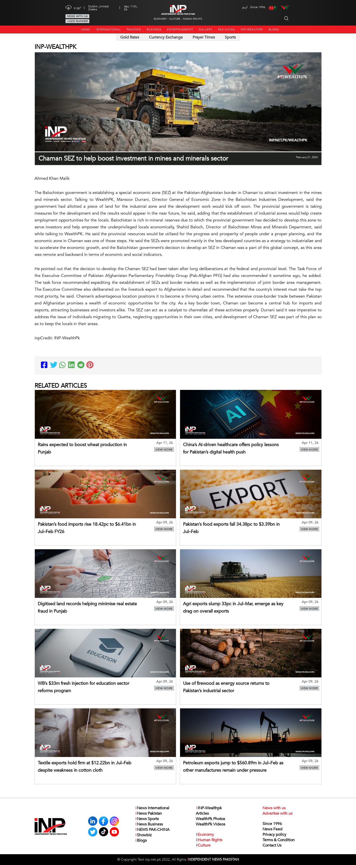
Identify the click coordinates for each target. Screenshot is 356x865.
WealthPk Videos (210, 824)
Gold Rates (129, 37)
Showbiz (143, 835)
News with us (77, 16)
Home (85, 29)
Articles (202, 813)
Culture (174, 19)
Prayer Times (204, 37)
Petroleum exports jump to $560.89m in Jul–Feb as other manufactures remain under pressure (233, 766)
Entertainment (180, 29)
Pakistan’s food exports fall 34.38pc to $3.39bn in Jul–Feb (231, 528)
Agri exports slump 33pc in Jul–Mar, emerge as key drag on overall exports (233, 607)
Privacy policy (274, 834)
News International (152, 808)
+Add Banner (77, 21)
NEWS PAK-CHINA (152, 829)
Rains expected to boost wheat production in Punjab (82, 448)
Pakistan (134, 29)
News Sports (147, 819)
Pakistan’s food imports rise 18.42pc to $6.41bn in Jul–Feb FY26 (87, 528)
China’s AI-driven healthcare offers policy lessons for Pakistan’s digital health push (231, 448)
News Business (149, 824)
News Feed (272, 829)
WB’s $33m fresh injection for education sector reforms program (83, 687)
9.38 (77, 8)
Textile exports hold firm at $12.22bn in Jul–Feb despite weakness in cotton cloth (84, 766)
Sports (230, 37)
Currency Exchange (166, 37)
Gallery (205, 29)
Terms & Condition (279, 840)
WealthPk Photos (210, 819)
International (108, 29)
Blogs (274, 29)
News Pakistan (148, 813)
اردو (244, 7)
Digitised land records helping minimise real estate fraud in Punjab (87, 607)
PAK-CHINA (226, 29)
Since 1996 (272, 823)
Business (154, 29)
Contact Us (272, 845)
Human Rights (192, 19)
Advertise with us (277, 813)
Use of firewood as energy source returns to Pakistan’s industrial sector (226, 687)
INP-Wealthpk (252, 29)
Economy (160, 19)
